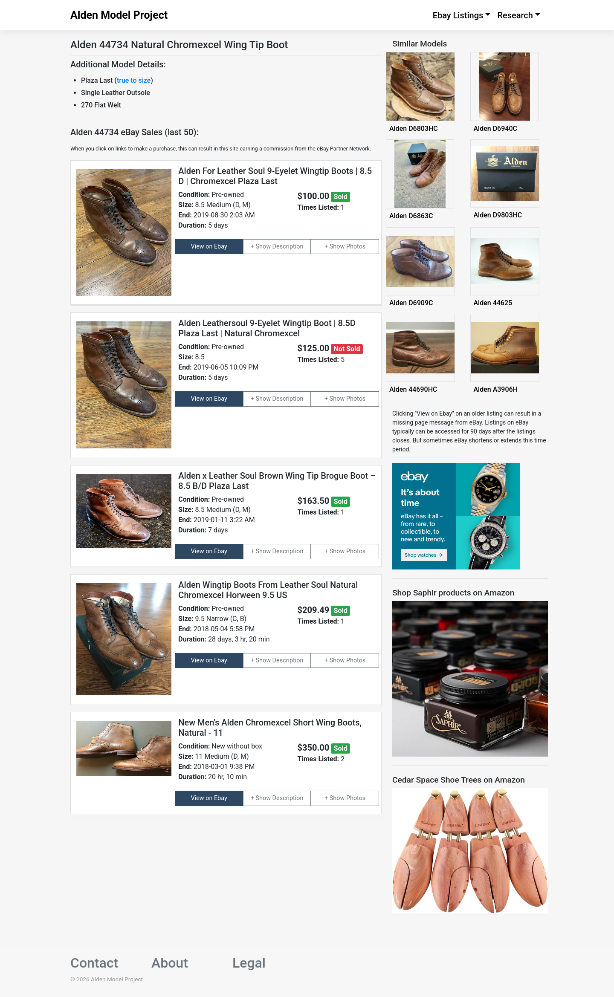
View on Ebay (209, 246)
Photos (355, 246)
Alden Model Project (119, 15)
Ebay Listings (458, 15)
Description (288, 246)
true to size (134, 80)
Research (515, 15)
